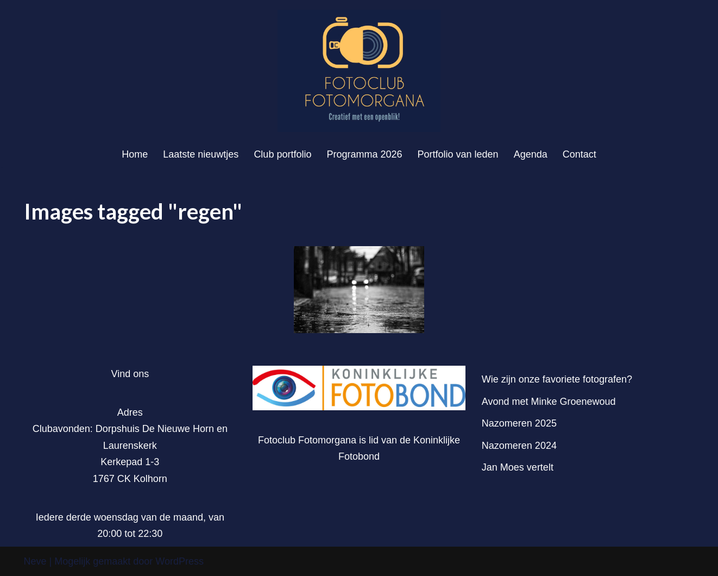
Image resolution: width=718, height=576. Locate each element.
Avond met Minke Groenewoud (549, 401)
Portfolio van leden (458, 154)
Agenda (530, 154)
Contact (579, 154)
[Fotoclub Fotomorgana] (359, 71)
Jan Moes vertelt (517, 467)
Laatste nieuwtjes (200, 154)
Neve (35, 561)
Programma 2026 (364, 154)
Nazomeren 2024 (519, 445)
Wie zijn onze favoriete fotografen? (557, 379)
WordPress (179, 561)
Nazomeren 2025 (519, 423)
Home (135, 154)
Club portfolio (282, 154)
